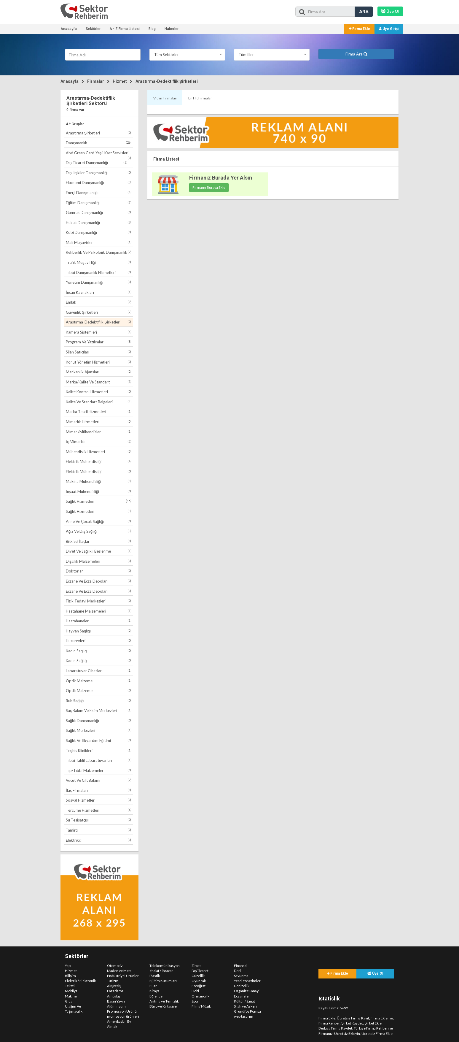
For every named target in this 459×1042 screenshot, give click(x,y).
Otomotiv (114, 965)
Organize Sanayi (246, 991)
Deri (237, 970)
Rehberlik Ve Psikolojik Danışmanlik (99, 252)
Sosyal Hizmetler (99, 799)
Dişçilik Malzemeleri (99, 561)
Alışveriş (114, 986)
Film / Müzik (201, 1006)
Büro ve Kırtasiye (163, 1006)
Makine (71, 996)
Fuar (153, 986)
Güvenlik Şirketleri (99, 312)
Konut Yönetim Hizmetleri (99, 361)
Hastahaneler (99, 620)
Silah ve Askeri (245, 1006)
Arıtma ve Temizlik (164, 1001)
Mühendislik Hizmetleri (99, 451)
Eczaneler (242, 996)
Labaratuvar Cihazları (99, 670)
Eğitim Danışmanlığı (99, 202)
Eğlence (155, 996)
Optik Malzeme (99, 680)
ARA (364, 11)
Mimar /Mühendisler (99, 431)
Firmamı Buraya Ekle (208, 187)
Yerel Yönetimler (247, 980)
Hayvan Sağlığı (99, 630)
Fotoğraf (198, 986)
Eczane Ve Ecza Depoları (99, 580)
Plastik (154, 975)
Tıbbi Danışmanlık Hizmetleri (99, 272)
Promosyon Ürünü (122, 1011)
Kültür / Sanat (244, 1001)
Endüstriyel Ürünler (123, 975)
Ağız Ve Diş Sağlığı (99, 531)
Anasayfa (68, 29)
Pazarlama (115, 991)
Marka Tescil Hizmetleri (99, 411)
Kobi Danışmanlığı (99, 232)
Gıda (68, 1001)
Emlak (99, 301)
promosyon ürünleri (123, 1016)
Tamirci (99, 829)
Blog (152, 29)
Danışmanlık (99, 142)
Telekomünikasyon (164, 965)
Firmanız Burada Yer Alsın (220, 178)
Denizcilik (241, 986)
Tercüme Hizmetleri (99, 810)
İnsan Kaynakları (99, 292)
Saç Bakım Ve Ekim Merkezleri (99, 710)
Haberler (172, 29)
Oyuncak (199, 980)
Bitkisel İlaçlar (99, 541)
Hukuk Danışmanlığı (99, 222)
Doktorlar (99, 570)
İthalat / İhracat (161, 970)
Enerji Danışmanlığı (99, 192)
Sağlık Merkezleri (99, 730)
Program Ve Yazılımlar (99, 341)
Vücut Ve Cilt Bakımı (99, 780)
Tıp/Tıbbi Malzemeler (99, 770)
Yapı (68, 965)
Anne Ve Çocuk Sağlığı (99, 521)
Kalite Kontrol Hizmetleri (99, 391)
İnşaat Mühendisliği (99, 491)
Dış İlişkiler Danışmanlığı (99, 172)
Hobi (195, 991)
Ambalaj (113, 996)
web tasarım (243, 1016)
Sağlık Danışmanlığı (99, 720)
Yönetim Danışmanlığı (99, 282)
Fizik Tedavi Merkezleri (99, 600)
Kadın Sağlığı (99, 650)
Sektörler (93, 29)
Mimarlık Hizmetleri (99, 421)
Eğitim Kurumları (163, 980)
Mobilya (71, 991)
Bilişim (70, 975)
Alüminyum (116, 1006)
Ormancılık (200, 996)
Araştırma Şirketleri (99, 132)
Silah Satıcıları (99, 351)
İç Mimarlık (99, 441)
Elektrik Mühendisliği (99, 461)
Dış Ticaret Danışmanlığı (97, 162)
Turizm (112, 980)
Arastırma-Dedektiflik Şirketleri (167, 81)
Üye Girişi (389, 29)
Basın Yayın (116, 1001)
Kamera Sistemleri (99, 331)
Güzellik (198, 975)
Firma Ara (356, 53)
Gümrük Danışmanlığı (99, 212)
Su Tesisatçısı (99, 819)
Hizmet (120, 81)
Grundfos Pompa (247, 1011)
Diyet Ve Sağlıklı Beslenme (99, 550)
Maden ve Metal (120, 970)
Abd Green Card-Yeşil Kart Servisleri (99, 153)
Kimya (154, 991)
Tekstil (70, 986)
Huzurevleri (99, 640)
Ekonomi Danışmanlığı (99, 182)
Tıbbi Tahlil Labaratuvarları (99, 760)
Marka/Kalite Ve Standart (99, 381)
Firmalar (95, 81)
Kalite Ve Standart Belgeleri (99, 401)
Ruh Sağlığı (99, 700)
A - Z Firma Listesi (124, 29)
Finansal (240, 965)
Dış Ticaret (200, 970)
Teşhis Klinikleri (99, 750)
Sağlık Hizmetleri (99, 501)
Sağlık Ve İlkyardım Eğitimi (99, 740)
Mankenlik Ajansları (99, 371)
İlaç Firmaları (99, 790)
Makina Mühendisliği (99, 481)
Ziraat (196, 965)
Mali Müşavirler (99, 242)
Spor (195, 1001)
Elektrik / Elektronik (80, 980)
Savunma (241, 975)
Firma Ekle (359, 29)
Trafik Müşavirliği (99, 262)
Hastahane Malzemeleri (99, 610)
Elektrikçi (99, 840)
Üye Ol (375, 973)
